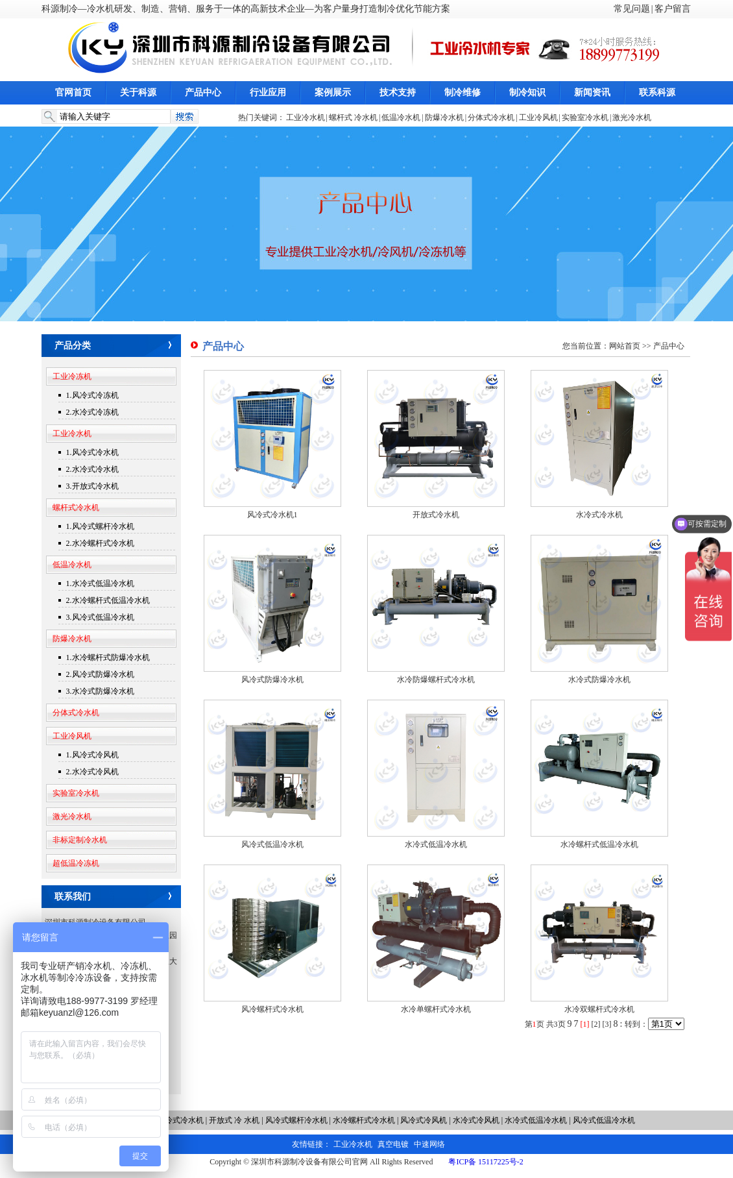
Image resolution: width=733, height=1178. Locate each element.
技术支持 (397, 92)
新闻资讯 (592, 92)
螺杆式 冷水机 (353, 117)
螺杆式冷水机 (76, 507)
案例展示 (333, 92)
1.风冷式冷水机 (92, 452)
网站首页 (624, 345)
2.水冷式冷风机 (92, 771)
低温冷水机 (400, 117)
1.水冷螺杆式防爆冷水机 (108, 657)
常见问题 (632, 9)
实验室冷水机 (585, 117)
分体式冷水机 (491, 117)
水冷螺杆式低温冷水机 (599, 844)
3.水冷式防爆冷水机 (100, 691)
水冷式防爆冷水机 (599, 679)
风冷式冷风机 (424, 1120)
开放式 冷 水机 (235, 1120)
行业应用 (268, 92)
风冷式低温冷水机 (272, 844)
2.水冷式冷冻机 (92, 412)
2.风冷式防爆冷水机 (100, 674)
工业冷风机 (538, 117)
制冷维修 (462, 92)
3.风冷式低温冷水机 (100, 617)
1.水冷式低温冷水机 (100, 583)
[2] (596, 1024)
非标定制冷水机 (80, 839)
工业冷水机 (305, 117)
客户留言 (673, 9)
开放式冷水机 (436, 514)
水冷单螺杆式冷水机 (436, 1009)
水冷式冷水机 (599, 514)
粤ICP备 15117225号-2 (485, 1161)
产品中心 (203, 92)
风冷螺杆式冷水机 (272, 1009)
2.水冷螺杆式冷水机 (100, 543)
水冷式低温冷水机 (436, 844)
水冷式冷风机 (476, 1120)
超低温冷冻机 (76, 863)
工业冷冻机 (72, 376)
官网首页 (73, 92)
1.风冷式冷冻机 (92, 395)
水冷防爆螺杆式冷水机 (436, 679)
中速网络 (429, 1144)
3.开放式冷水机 (92, 486)
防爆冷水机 (444, 117)
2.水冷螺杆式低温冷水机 (108, 600)
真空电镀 (393, 1144)
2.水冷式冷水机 (92, 469)
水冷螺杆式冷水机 (364, 1120)
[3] (607, 1024)
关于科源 (138, 92)
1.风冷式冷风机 (92, 754)
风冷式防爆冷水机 (272, 679)
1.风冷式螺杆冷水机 (100, 526)
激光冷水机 (631, 117)
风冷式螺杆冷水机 (296, 1120)
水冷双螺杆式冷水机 (599, 1009)
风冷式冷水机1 (272, 514)
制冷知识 (527, 92)
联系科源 (657, 92)
